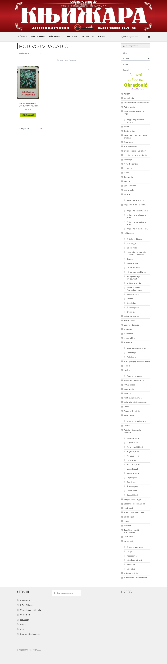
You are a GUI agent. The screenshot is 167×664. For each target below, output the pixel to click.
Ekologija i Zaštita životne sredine (135, 136)
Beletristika (132, 248)
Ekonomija (128, 142)
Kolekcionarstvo (131, 316)
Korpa (101, 36)
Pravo (126, 407)
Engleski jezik (133, 451)
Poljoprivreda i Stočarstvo (135, 402)
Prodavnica (25, 600)
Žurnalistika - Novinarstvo (135, 578)
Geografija (128, 177)
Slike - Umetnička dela (134, 512)
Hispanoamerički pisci (136, 272)
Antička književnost (135, 239)
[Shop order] (30, 53)
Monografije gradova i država (137, 361)
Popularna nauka (134, 376)
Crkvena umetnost (135, 547)
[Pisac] (135, 53)
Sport (126, 521)
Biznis (126, 126)
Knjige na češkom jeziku (137, 211)
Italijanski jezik (133, 464)
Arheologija (129, 98)
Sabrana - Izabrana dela (134, 504)
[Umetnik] (135, 70)
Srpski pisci (132, 312)
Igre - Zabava (130, 186)
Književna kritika (134, 283)
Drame (130, 259)
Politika (127, 393)
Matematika (129, 338)
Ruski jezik (131, 482)
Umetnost (128, 541)
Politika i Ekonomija (133, 398)
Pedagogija (129, 389)
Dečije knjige (129, 131)
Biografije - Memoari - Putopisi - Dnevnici (136, 253)
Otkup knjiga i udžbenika (45, 36)
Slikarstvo (131, 564)
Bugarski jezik (133, 443)
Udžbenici (128, 537)
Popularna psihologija (136, 421)
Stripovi (127, 525)
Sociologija (129, 517)
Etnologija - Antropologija (135, 155)
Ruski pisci (131, 303)
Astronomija (129, 107)
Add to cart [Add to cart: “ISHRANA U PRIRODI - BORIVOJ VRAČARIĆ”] (28, 115)
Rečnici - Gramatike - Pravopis (133, 431)
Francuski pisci (133, 268)
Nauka (127, 370)
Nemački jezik (133, 473)
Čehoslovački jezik (135, 447)
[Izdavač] (135, 59)
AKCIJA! (127, 94)
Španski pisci (132, 307)
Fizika (126, 173)
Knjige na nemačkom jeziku (136, 223)
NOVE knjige (129, 385)
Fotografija (132, 556)
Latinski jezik (132, 469)
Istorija (127, 194)
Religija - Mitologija (132, 499)
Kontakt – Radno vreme (30, 634)
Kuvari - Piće (129, 320)
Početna (22, 36)
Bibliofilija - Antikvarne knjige (134, 112)
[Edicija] (135, 64)
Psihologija (129, 415)
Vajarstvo (131, 569)
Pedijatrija (131, 353)
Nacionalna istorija (135, 200)
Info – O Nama (26, 605)
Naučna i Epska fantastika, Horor (134, 289)
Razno (127, 426)
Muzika (127, 366)
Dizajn (129, 551)
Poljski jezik (132, 478)
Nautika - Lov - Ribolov (134, 380)
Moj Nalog (88, 36)
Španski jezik (132, 486)
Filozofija (128, 168)
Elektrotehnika (130, 146)
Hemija (127, 181)
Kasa (22, 629)
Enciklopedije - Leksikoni (135, 151)
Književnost (129, 233)
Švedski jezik (132, 495)
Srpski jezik (132, 491)
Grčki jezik (131, 460)
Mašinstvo (128, 334)
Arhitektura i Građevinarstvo (136, 102)
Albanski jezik (133, 438)
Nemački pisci (133, 294)
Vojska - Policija (131, 573)
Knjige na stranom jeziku (135, 205)
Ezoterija (128, 160)
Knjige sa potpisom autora (135, 121)
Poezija (130, 299)
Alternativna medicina (136, 348)
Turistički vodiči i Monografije (131, 531)
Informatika (129, 190)
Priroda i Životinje (132, 411)
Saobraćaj (128, 508)
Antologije (131, 243)
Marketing (128, 329)
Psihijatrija (131, 357)
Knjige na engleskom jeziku (136, 216)
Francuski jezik (133, 456)
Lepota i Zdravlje (131, 325)
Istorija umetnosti (134, 560)
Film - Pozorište (131, 164)
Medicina (128, 342)
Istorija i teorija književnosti (133, 277)
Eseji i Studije (132, 263)
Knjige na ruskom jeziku (137, 229)
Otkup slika (70, 36)
